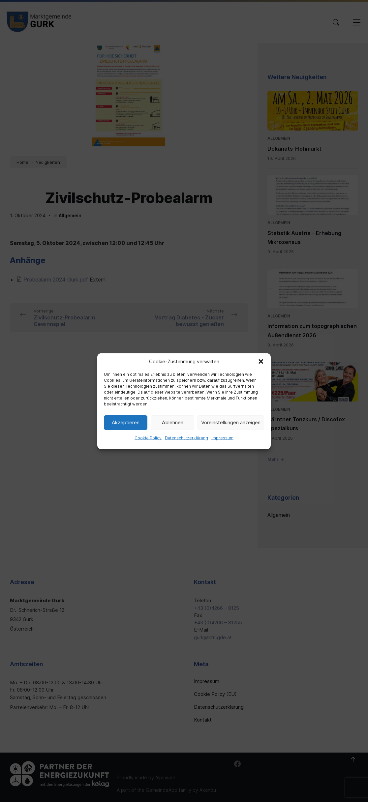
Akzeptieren (125, 422)
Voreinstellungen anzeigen (231, 422)
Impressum (222, 437)
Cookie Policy (148, 437)
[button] (261, 361)
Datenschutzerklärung (186, 437)
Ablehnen (172, 422)
